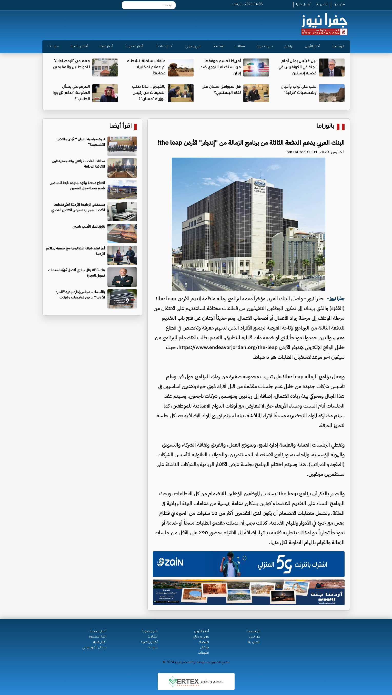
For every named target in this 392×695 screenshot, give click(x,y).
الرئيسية (338, 47)
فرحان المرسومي (94, 648)
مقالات (240, 47)
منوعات (53, 47)
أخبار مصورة (134, 47)
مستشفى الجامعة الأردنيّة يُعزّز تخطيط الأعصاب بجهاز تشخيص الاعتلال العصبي (78, 207)
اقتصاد (218, 47)
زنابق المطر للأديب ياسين (89, 226)
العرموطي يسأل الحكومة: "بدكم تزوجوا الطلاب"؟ (71, 93)
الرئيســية (253, 631)
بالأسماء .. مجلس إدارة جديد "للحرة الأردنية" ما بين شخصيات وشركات (80, 294)
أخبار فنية (106, 47)
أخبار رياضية (79, 47)
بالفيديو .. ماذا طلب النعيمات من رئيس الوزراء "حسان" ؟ (148, 93)
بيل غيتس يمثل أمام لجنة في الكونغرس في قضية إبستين (297, 68)
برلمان (288, 47)
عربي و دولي (193, 47)
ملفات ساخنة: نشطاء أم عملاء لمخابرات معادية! (146, 68)
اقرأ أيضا (120, 127)
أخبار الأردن (312, 47)
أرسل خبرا (303, 4)
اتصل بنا (322, 4)
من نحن (339, 4)
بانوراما (325, 127)
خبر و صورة (265, 47)
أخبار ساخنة (164, 47)
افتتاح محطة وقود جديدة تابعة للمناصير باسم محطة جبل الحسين (77, 185)
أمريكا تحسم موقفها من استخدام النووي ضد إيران (220, 68)
